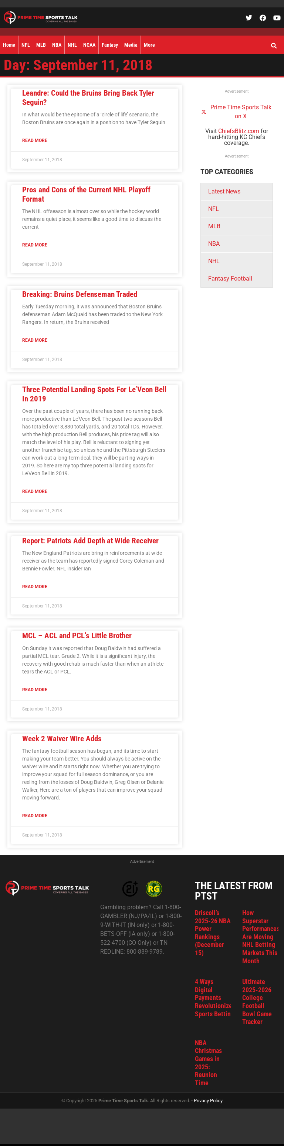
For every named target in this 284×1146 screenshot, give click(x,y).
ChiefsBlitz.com (238, 131)
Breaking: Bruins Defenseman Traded (79, 294)
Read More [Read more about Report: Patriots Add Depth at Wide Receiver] (34, 586)
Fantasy (110, 45)
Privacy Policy (208, 1100)
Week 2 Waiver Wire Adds (62, 738)
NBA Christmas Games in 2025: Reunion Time (208, 1063)
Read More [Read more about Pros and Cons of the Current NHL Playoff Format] (34, 245)
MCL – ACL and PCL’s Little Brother (77, 635)
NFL (25, 45)
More (149, 45)
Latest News (224, 191)
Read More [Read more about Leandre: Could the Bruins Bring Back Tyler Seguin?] (34, 140)
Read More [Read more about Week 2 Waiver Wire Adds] (34, 815)
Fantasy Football (230, 278)
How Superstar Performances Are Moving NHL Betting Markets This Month (261, 937)
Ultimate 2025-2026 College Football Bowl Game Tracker (257, 1002)
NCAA (89, 45)
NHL (72, 45)
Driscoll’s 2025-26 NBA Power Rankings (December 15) (213, 933)
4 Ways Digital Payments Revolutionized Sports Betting (215, 997)
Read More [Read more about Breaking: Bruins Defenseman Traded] (34, 340)
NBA (56, 45)
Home (9, 45)
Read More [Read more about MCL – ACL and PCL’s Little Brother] (34, 689)
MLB (41, 45)
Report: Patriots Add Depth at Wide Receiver (90, 540)
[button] (273, 46)
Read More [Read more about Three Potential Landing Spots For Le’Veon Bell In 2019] (34, 491)
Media (131, 45)
